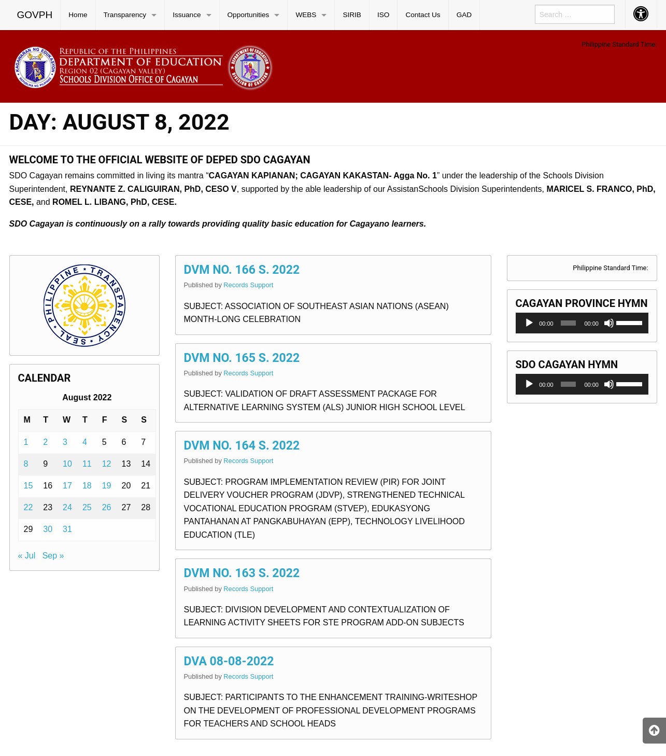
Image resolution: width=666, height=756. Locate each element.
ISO (383, 15)
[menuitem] (35, 15)
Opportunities (249, 15)
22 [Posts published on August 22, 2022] (28, 507)
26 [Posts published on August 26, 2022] (106, 507)
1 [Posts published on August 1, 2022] (26, 442)
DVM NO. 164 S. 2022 (242, 446)
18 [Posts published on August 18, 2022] (87, 485)
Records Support (248, 285)
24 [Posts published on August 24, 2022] (67, 507)
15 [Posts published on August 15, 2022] (28, 485)
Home (77, 15)
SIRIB (352, 15)
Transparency (125, 15)
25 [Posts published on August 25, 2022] (87, 507)
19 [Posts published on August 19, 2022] (106, 485)
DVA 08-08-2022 (229, 661)
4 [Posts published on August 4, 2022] (84, 442)
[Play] (529, 323)
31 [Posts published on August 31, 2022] (67, 529)
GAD (464, 15)
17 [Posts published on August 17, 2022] (67, 485)
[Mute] (609, 323)
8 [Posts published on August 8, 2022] (26, 463)
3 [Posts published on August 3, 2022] (65, 442)
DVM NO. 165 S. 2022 (242, 358)
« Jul (27, 555)
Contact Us (422, 15)
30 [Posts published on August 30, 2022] (47, 529)
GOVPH (35, 14)
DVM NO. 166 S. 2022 (242, 270)
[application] (582, 323)
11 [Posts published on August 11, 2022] (87, 463)
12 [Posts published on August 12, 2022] (106, 463)
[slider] (568, 323)
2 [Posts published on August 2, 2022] (45, 442)
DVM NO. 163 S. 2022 (242, 573)
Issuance (187, 15)
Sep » (53, 555)
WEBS (305, 15)
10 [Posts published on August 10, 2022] (67, 463)
